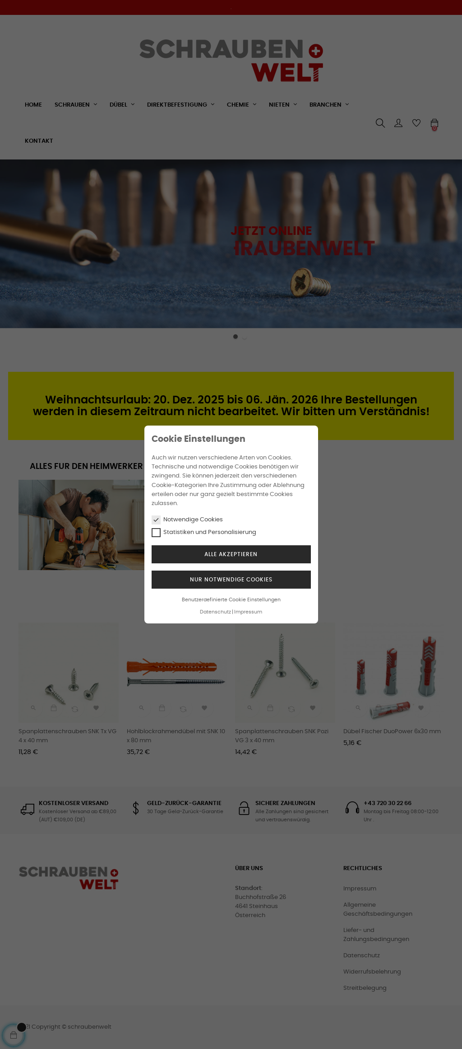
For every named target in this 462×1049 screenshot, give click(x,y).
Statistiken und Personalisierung (204, 532)
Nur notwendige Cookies (231, 579)
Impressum (248, 611)
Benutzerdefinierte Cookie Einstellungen (231, 599)
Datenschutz (215, 611)
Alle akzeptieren (231, 554)
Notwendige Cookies (187, 519)
